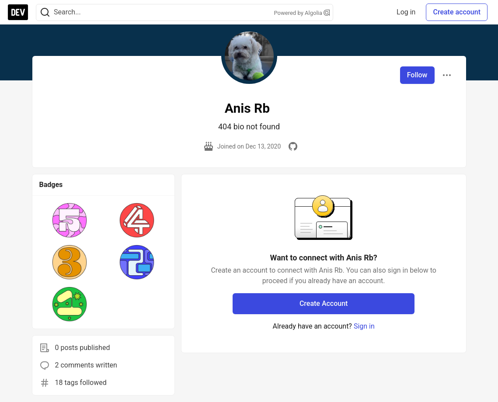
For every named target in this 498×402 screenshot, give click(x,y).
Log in (406, 12)
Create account (457, 12)
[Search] (45, 12)
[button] (69, 220)
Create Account (323, 303)
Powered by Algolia (302, 13)
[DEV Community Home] (18, 12)
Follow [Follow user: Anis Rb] (417, 75)
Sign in (364, 326)
